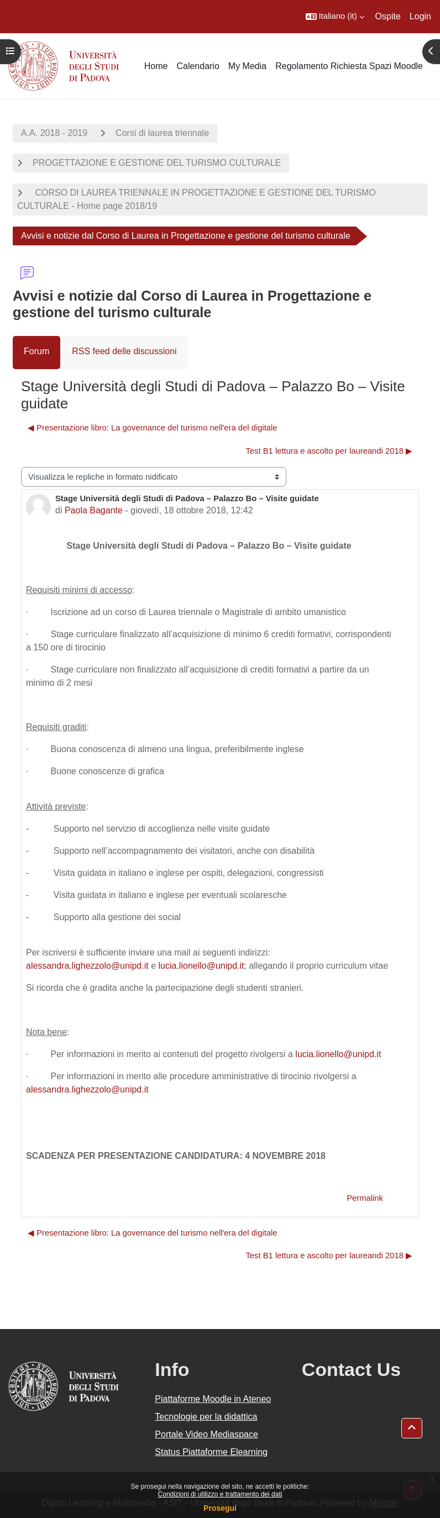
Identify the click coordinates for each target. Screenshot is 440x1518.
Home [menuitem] (156, 66)
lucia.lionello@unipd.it (201, 965)
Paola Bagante (94, 510)
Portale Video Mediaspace (206, 1434)
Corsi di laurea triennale (162, 133)
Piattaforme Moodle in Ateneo (213, 1399)
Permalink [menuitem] (365, 1198)
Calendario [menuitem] (197, 66)
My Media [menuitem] (247, 66)
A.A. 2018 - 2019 (54, 133)
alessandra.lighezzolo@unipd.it (87, 965)
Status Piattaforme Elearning (211, 1452)
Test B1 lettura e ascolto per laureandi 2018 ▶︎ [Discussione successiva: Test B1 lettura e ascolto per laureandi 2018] (328, 451)
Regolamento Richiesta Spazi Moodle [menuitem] (349, 66)
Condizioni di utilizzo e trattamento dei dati (220, 1494)
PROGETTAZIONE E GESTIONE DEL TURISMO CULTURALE (157, 162)
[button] (335, 16)
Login (420, 16)
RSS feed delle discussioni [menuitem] (124, 351)
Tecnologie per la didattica (206, 1416)
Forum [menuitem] (36, 351)
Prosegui (220, 1508)
